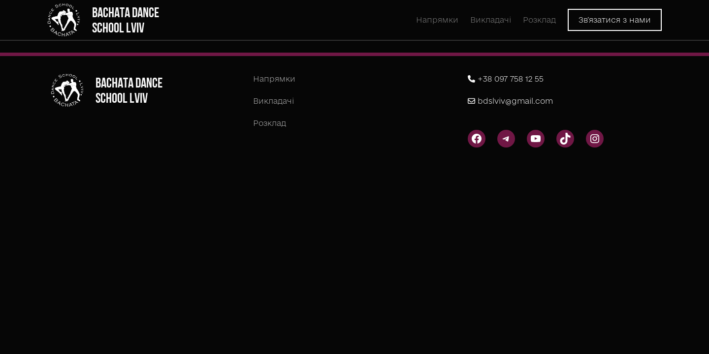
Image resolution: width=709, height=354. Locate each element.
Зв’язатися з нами (615, 19)
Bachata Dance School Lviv (125, 19)
